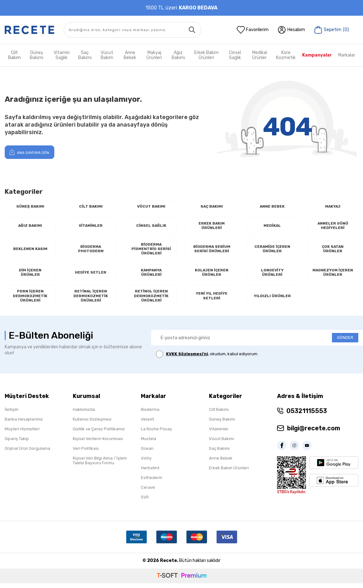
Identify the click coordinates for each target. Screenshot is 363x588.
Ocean (147, 453)
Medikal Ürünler (259, 55)
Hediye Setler (90, 275)
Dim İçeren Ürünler (30, 275)
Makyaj (332, 206)
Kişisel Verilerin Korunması (98, 443)
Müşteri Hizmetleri (22, 433)
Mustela (148, 443)
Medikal (272, 226)
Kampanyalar (317, 55)
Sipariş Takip (17, 443)
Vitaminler (90, 226)
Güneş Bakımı (36, 55)
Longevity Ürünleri (272, 275)
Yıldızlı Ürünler (272, 299)
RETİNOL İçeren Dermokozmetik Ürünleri (151, 300)
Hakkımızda (84, 414)
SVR (145, 501)
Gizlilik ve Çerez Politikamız (99, 433)
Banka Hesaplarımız (24, 424)
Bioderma (150, 414)
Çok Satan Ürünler (332, 251)
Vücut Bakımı (151, 206)
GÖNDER (345, 342)
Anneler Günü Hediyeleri (333, 226)
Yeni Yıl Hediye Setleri (211, 300)
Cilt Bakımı (90, 206)
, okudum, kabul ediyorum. (207, 359)
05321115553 (306, 415)
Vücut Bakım (107, 55)
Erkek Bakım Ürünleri (206, 55)
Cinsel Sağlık (235, 55)
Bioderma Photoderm (90, 251)
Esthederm (151, 482)
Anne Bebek (130, 55)
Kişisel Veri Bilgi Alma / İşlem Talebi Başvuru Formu (100, 465)
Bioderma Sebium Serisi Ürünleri (211, 251)
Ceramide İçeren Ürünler (272, 251)
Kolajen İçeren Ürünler (211, 275)
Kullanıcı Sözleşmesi (92, 424)
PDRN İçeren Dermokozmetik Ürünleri (30, 300)
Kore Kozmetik (286, 55)
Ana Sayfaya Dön (29, 152)
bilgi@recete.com (313, 433)
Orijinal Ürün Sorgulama (27, 453)
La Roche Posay (156, 433)
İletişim (12, 414)
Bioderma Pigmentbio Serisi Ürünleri (151, 250)
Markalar (346, 55)
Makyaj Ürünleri (154, 55)
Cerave (148, 492)
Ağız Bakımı (178, 55)
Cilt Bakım (14, 55)
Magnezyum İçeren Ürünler (332, 275)
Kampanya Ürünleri (151, 275)
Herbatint (150, 472)
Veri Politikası (86, 453)
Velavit (147, 424)
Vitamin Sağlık (62, 55)
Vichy (146, 462)
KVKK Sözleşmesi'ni (187, 359)
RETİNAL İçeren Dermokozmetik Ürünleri (90, 300)
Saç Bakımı (85, 55)
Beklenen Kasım (30, 250)
